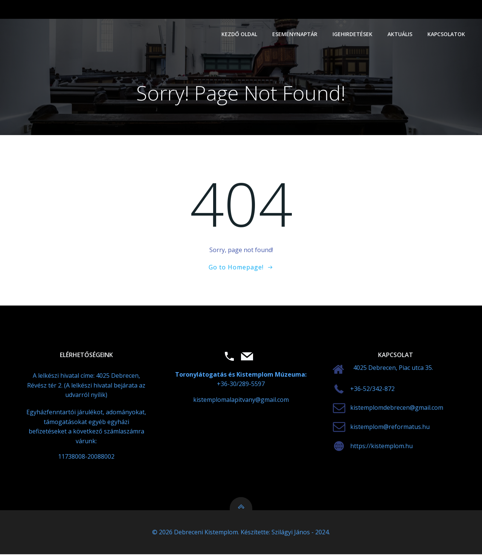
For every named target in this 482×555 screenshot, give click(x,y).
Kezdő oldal (240, 34)
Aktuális (400, 34)
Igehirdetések (353, 34)
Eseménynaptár (295, 34)
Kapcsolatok (446, 34)
